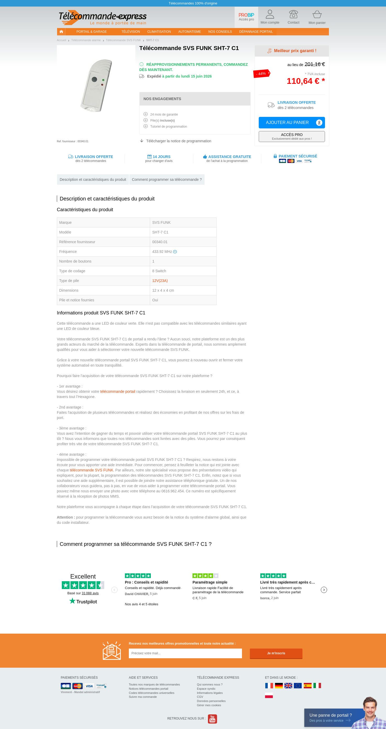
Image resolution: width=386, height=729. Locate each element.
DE (279, 686)
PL (269, 695)
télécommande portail (117, 391)
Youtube (213, 719)
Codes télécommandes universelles (151, 692)
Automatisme (189, 32)
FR (269, 686)
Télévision (131, 32)
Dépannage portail (256, 32)
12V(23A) (160, 281)
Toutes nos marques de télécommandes (154, 684)
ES (308, 686)
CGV (200, 696)
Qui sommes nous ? (210, 684)
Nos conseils (220, 32)
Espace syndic (206, 688)
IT (317, 686)
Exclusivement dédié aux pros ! (291, 136)
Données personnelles (211, 701)
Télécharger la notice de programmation (178, 141)
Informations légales (210, 692)
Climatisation (159, 32)
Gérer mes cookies (209, 705)
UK (288, 686)
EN (298, 686)
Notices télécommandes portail (148, 688)
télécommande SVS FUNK (91, 470)
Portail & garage (91, 32)
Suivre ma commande (143, 696)
